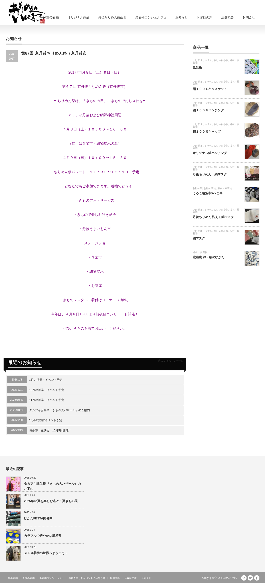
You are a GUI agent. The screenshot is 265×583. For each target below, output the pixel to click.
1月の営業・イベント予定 (46, 379)
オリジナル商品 (78, 17)
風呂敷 (197, 67)
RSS (244, 578)
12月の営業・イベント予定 (46, 390)
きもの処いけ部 (227, 577)
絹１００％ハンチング (208, 110)
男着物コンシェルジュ (150, 17)
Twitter (250, 578)
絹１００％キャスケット (210, 89)
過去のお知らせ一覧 (171, 361)
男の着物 (13, 578)
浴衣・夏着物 (224, 188)
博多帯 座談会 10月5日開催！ (50, 430)
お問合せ (249, 17)
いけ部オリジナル (202, 60)
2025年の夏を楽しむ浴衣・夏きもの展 (51, 501)
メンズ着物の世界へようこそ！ (46, 553)
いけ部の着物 (49, 17)
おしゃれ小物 (221, 60)
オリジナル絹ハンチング (210, 153)
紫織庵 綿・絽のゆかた (209, 257)
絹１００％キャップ (207, 131)
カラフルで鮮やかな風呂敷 (42, 535)
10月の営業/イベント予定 (45, 420)
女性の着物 (28, 578)
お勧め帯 (197, 188)
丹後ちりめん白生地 (112, 17)
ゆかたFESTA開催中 (38, 518)
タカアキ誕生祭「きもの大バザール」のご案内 (59, 410)
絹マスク (199, 238)
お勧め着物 (210, 188)
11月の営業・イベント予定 (46, 400)
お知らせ (181, 17)
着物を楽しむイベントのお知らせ (87, 578)
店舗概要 (227, 17)
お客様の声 (204, 17)
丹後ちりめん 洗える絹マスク (213, 217)
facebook (256, 578)
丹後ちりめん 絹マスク (210, 174)
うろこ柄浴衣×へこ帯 (208, 193)
